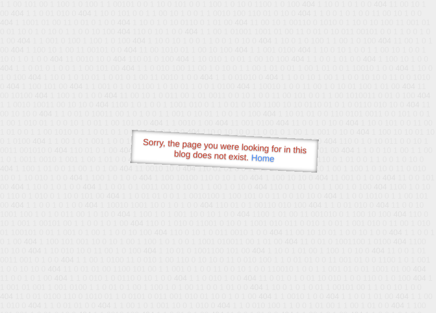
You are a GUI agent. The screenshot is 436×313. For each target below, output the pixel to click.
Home (262, 158)
